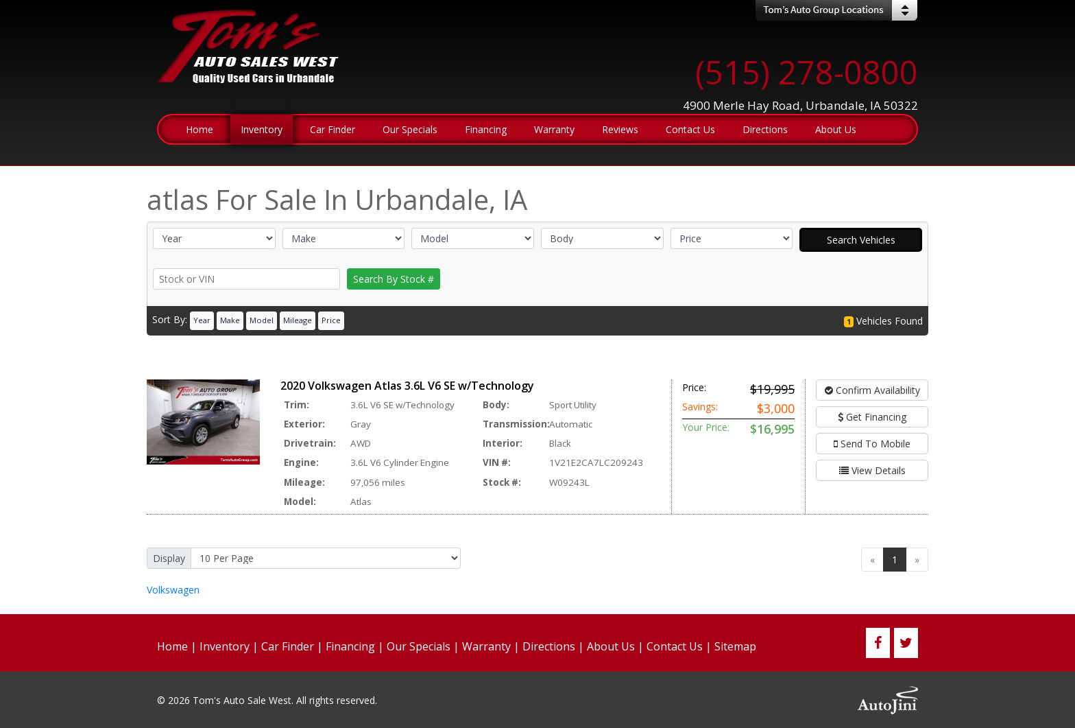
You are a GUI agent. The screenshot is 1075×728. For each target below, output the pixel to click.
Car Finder (287, 646)
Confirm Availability (872, 390)
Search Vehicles (861, 239)
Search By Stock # (393, 278)
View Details (872, 470)
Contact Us (675, 646)
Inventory (225, 646)
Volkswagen (173, 589)
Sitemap (735, 646)
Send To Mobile (872, 443)
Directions (548, 646)
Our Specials (418, 646)
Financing (350, 646)
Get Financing (872, 416)
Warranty (486, 646)
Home (172, 646)
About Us (611, 646)
